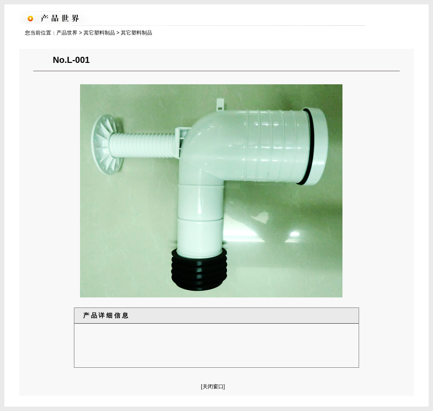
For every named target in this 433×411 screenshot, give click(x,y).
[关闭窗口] (213, 386)
